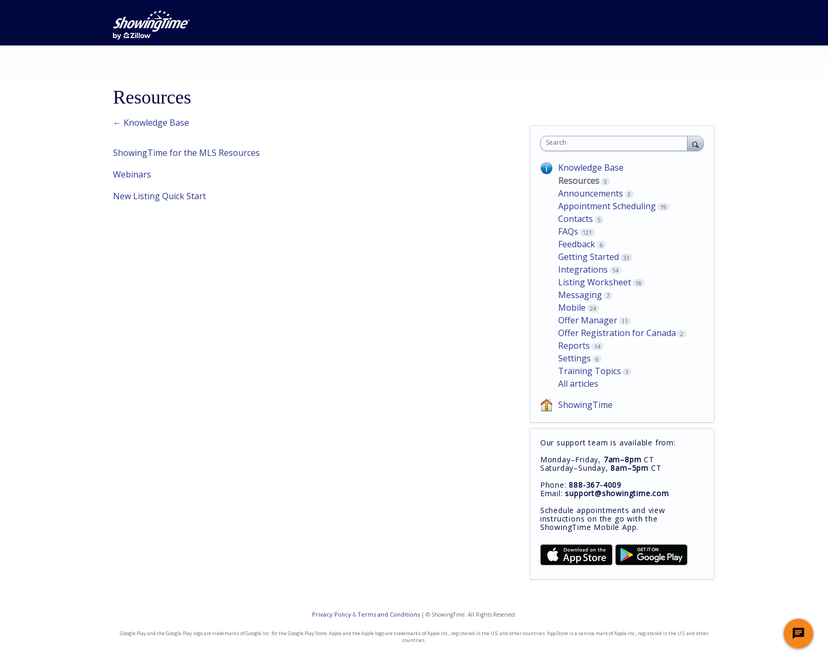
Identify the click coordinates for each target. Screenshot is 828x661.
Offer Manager (587, 320)
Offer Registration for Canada (617, 333)
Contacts (575, 219)
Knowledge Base (591, 167)
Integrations (583, 269)
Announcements (590, 193)
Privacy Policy (331, 614)
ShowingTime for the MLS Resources (186, 153)
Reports (574, 345)
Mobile (572, 307)
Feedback (576, 244)
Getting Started (588, 257)
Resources (578, 181)
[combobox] (616, 143)
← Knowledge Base (151, 122)
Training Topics (589, 371)
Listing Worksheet (594, 282)
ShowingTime (585, 405)
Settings (574, 358)
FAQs (568, 231)
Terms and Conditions (388, 614)
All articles (578, 383)
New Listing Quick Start (159, 196)
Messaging (580, 295)
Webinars (132, 174)
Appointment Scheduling (607, 206)
